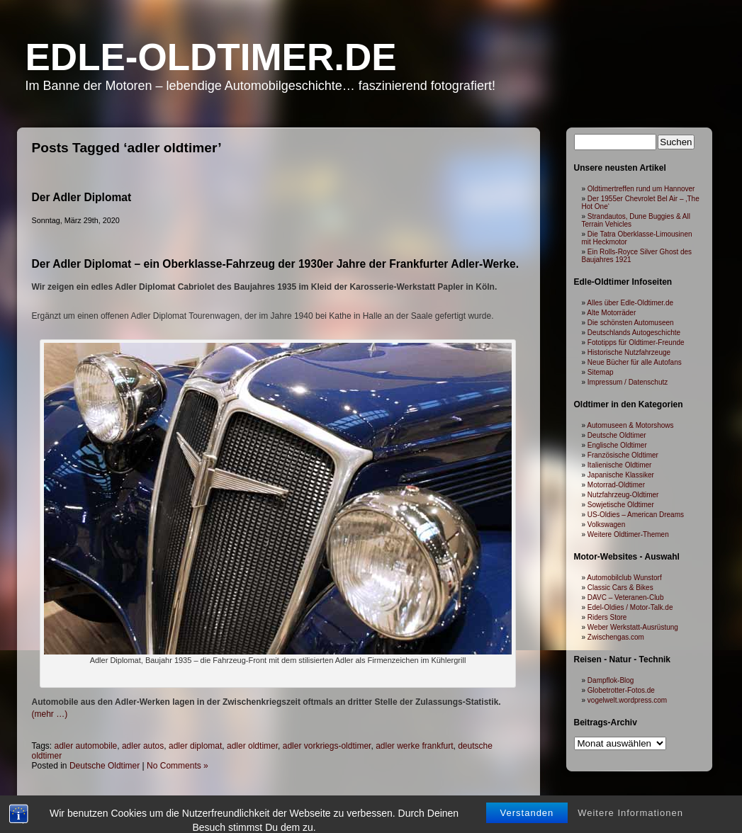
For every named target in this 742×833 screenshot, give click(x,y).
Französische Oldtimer (623, 455)
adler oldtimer (252, 746)
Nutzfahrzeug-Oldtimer (623, 495)
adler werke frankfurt (414, 746)
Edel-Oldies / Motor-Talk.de (630, 607)
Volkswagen (606, 524)
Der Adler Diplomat (82, 197)
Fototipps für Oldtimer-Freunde (636, 342)
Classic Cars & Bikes (620, 587)
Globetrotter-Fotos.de (621, 690)
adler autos (143, 746)
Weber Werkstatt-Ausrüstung (633, 627)
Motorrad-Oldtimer (616, 485)
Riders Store (607, 617)
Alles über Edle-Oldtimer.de (630, 303)
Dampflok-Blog (611, 680)
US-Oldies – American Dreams (636, 514)
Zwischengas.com (616, 637)
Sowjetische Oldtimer (621, 505)
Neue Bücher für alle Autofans (635, 362)
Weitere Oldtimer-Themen (628, 534)
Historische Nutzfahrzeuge (629, 352)
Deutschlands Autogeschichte (634, 332)
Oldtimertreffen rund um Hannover (641, 189)
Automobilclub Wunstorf (624, 578)
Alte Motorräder (611, 313)
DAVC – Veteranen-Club (626, 597)
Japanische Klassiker (621, 475)
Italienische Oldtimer (620, 465)
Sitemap (601, 372)
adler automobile (86, 746)
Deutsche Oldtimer (104, 766)
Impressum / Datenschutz (628, 382)
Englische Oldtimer (617, 445)
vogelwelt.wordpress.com (627, 700)
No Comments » (177, 766)
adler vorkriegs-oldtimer (327, 746)
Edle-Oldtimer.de (211, 57)
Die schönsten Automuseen (631, 323)
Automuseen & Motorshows (630, 425)
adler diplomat (195, 746)
